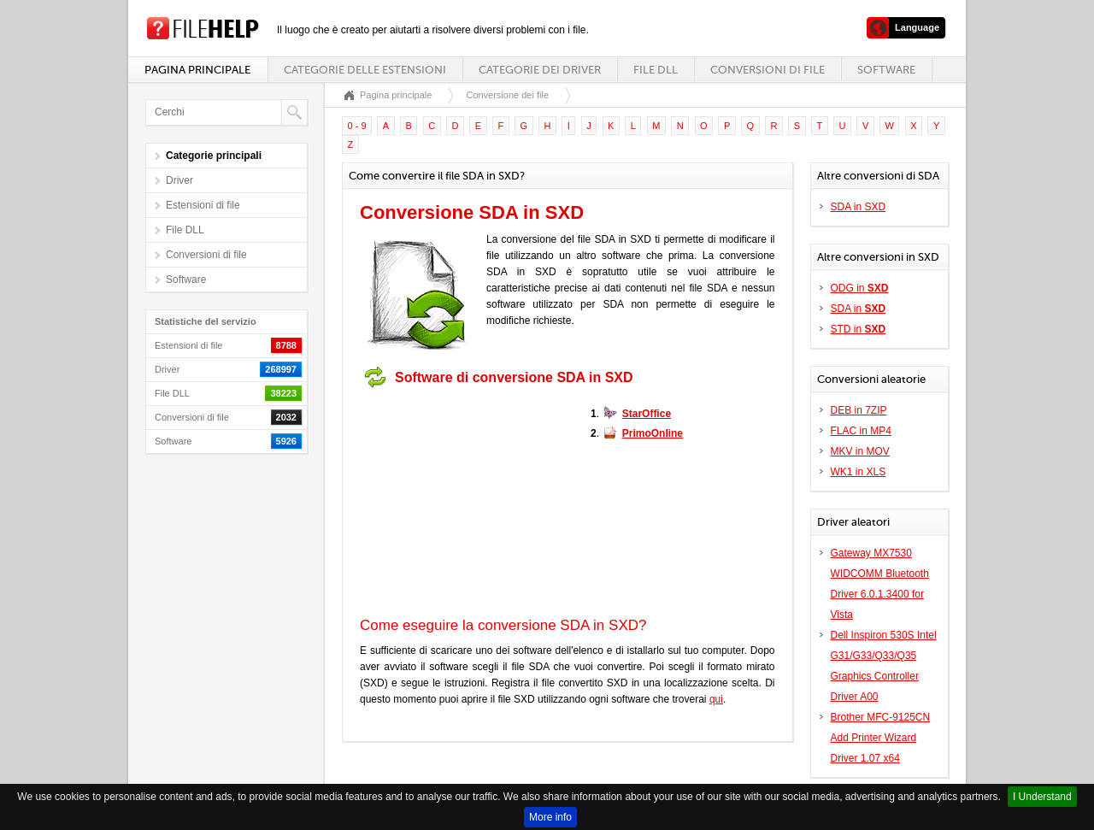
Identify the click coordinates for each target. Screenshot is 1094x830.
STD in (858, 329)
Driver (179, 180)
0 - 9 (357, 126)
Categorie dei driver (540, 69)
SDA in (858, 309)
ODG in (860, 288)
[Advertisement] (466, 502)
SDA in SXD (858, 207)
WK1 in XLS (858, 472)
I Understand (1042, 797)
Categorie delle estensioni (365, 69)
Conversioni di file (767, 69)
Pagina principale (197, 69)
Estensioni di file (203, 205)
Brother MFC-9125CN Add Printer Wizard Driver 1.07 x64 (881, 737)
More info (550, 817)
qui (716, 699)
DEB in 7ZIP (859, 410)
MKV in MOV (860, 451)
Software (886, 69)
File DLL (655, 69)
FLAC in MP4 (861, 431)
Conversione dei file (507, 95)
